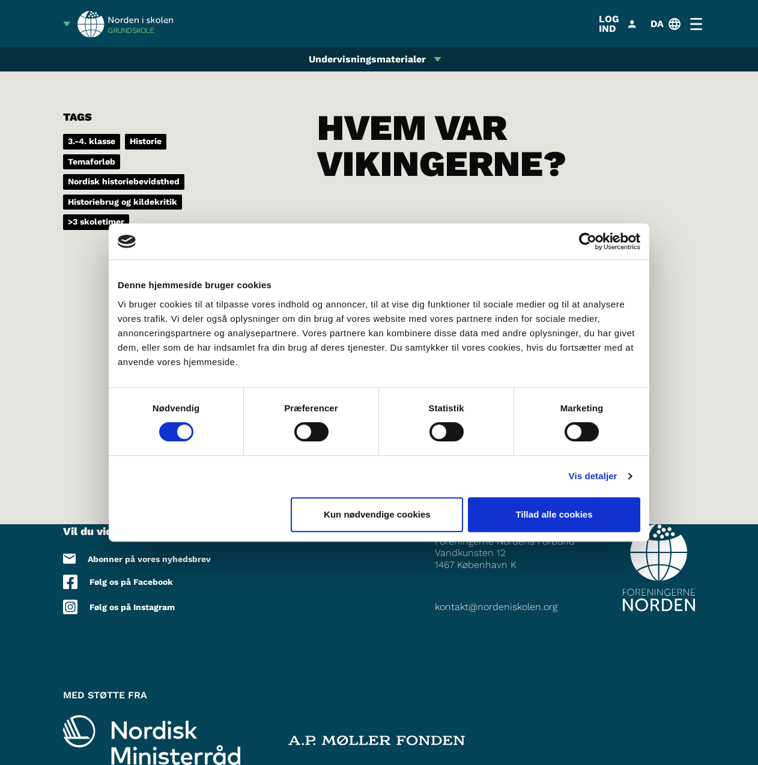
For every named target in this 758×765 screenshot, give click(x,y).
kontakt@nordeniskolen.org (496, 606)
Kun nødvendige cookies (377, 514)
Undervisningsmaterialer (367, 59)
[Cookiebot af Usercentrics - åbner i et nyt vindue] (587, 241)
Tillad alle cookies (553, 514)
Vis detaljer (593, 476)
